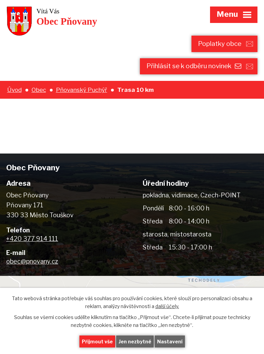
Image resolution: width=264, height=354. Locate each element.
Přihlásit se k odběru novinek (193, 66)
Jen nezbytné (135, 341)
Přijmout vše (97, 341)
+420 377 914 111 (32, 238)
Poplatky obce (219, 44)
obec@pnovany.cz (32, 261)
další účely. (167, 306)
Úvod (14, 89)
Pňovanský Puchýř (81, 89)
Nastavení (170, 341)
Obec (39, 89)
